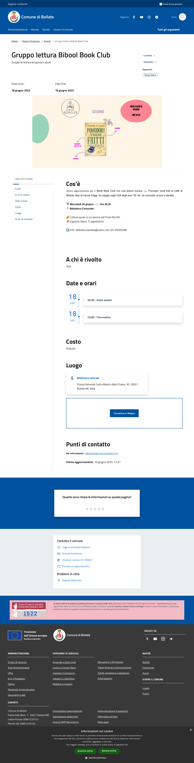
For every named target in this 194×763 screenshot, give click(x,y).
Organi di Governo (17, 662)
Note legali (103, 722)
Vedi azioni (150, 62)
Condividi (150, 56)
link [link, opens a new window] (126, 744)
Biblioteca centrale (88, 378)
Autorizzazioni (105, 678)
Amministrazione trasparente (113, 711)
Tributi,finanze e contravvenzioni (114, 667)
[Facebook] (133, 17)
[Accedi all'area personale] (171, 4)
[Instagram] (148, 17)
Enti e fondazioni (16, 678)
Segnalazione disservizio (65, 716)
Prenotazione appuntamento (67, 711)
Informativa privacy (108, 716)
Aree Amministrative (18, 667)
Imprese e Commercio (64, 673)
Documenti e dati (16, 695)
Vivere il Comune (31, 41)
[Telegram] (155, 17)
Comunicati (148, 667)
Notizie (146, 662)
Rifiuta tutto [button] (109, 751)
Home (15, 41)
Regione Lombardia (18, 4)
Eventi (47, 41)
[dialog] (97, 745)
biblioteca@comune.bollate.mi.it (101, 453)
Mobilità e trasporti (62, 684)
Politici (11, 684)
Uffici (10, 673)
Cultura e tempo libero (64, 667)
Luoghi (145, 688)
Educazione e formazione (110, 662)
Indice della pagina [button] (24, 178)
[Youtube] (140, 17)
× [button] (190, 730)
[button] (97, 757)
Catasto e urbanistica (64, 678)
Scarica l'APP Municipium (66, 722)
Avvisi (145, 673)
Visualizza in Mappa (124, 413)
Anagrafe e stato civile (64, 662)
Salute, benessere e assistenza (113, 673)
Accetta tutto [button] (85, 751)
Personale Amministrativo (21, 689)
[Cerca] (182, 16)
